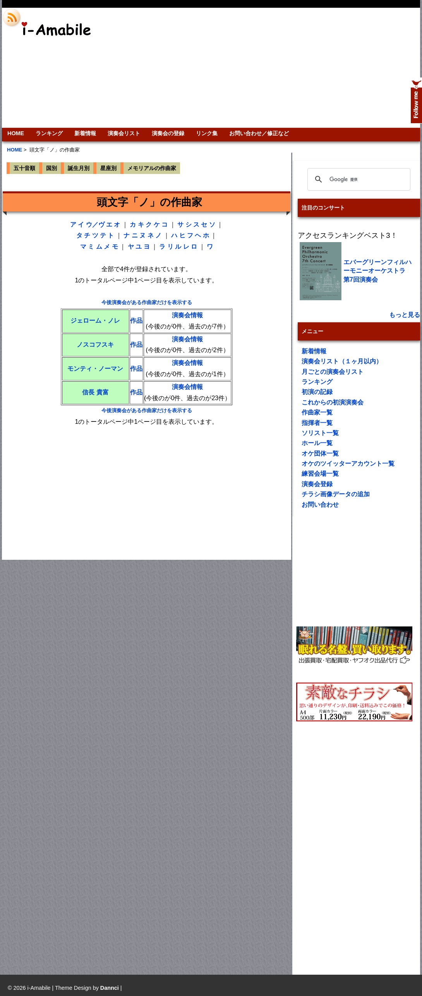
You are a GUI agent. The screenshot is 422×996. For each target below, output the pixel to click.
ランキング (49, 133)
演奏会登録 (317, 484)
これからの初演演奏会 (333, 402)
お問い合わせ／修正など (259, 133)
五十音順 (24, 168)
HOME (15, 133)
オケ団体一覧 (320, 453)
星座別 (108, 168)
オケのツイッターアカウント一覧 (348, 463)
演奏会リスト (124, 133)
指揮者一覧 (317, 423)
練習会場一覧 (320, 473)
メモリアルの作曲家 (151, 168)
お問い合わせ (320, 504)
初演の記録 (317, 392)
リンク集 (207, 133)
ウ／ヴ (95, 224)
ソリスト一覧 (320, 433)
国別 (51, 168)
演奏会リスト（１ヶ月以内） (342, 361)
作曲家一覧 (317, 412)
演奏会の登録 (168, 133)
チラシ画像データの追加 (336, 494)
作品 (136, 320)
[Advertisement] (337, 68)
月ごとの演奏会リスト (333, 371)
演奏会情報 (187, 315)
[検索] (357, 179)
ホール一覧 (317, 443)
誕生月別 (78, 168)
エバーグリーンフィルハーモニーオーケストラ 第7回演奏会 (377, 271)
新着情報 (85, 133)
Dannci (109, 988)
